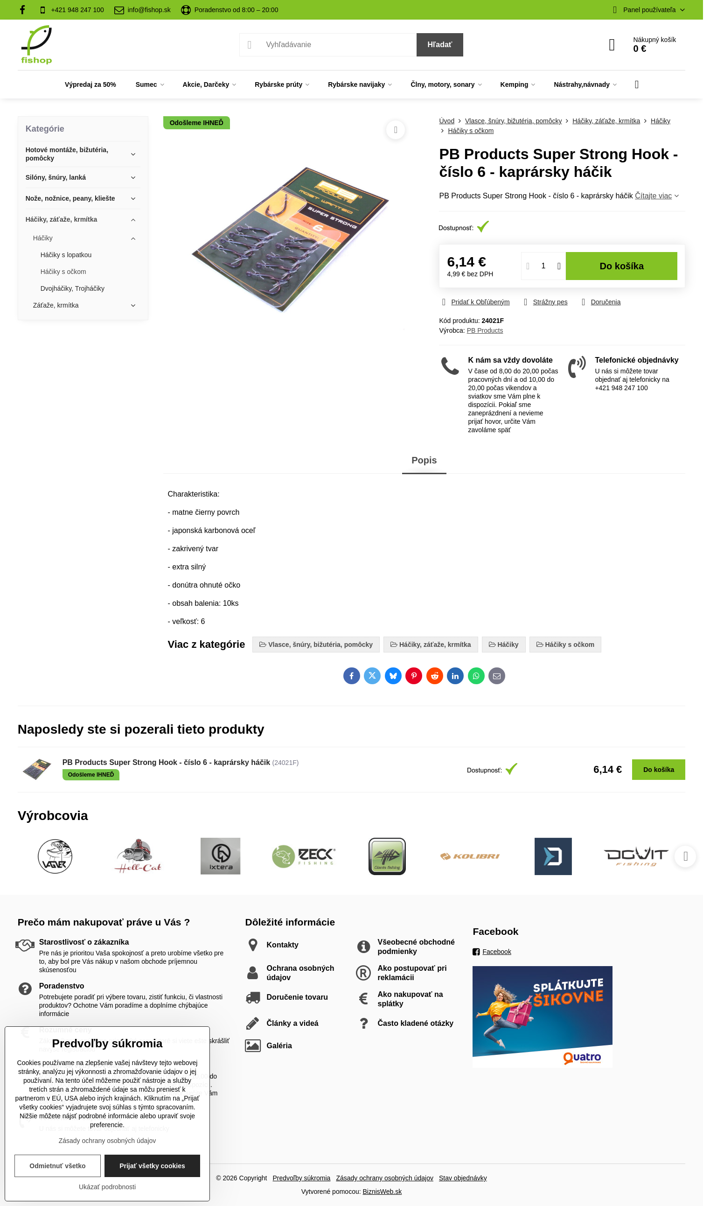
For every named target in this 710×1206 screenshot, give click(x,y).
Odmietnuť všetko (57, 1166)
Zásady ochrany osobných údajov (384, 1178)
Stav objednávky (463, 1178)
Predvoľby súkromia (301, 1178)
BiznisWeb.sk (382, 1191)
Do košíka (622, 266)
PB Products (485, 330)
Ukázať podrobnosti (107, 1187)
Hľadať (440, 45)
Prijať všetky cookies (152, 1166)
